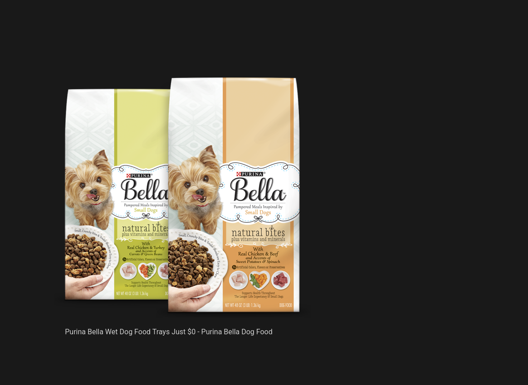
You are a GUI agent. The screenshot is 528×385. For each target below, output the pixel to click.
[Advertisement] (182, 54)
